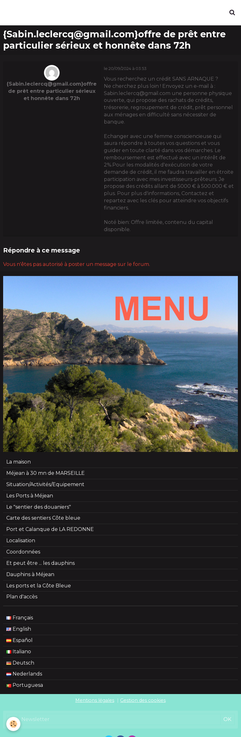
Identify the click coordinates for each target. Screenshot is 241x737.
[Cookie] (13, 724)
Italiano (18, 652)
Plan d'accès (21, 597)
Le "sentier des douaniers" (38, 507)
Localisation (20, 540)
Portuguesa (24, 685)
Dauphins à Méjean (30, 574)
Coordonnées (23, 552)
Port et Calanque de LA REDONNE (50, 529)
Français (19, 618)
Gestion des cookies (143, 700)
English (18, 629)
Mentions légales (94, 700)
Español (19, 640)
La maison (18, 462)
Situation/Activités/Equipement (45, 484)
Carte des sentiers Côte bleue (43, 518)
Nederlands (24, 674)
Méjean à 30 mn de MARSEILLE (45, 473)
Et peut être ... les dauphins (40, 563)
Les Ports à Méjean (29, 496)
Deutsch (20, 663)
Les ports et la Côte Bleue (38, 586)
